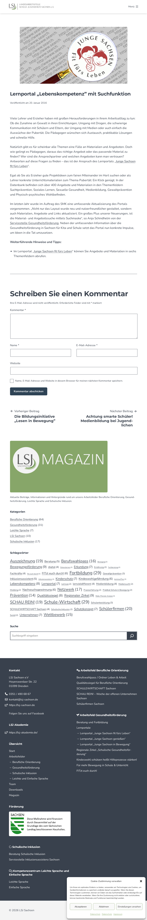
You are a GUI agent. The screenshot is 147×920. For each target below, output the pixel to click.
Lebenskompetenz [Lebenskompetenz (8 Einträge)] (25, 583)
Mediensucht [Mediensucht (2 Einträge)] (125, 584)
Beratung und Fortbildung (92, 722)
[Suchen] (132, 636)
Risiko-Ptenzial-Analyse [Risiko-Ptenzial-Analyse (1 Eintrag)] (105, 596)
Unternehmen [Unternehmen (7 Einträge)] (31, 615)
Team (12, 784)
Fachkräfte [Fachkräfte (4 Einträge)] (18, 573)
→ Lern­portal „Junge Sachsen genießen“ (101, 739)
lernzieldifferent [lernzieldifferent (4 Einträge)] (84, 584)
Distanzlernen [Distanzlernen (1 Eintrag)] (66, 567)
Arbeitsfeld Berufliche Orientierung (104, 670)
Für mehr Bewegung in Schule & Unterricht (102, 765)
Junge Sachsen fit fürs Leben (53, 251)
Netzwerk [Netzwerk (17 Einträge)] (69, 589)
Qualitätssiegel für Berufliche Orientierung (102, 683)
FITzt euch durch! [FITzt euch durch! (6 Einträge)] (55, 573)
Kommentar (18, 310)
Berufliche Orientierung (24, 519)
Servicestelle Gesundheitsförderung (34, 223)
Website (15, 363)
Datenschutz (95, 914)
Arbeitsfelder (17, 756)
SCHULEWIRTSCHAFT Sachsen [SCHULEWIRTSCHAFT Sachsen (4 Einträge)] (30, 609)
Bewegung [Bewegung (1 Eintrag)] (102, 561)
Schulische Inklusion (22, 541)
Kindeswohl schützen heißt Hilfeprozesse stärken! (107, 759)
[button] (141, 881)
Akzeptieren (81, 906)
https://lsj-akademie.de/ (23, 732)
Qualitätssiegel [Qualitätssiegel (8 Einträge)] (50, 595)
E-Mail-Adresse (87, 345)
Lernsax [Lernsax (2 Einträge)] (66, 584)
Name (14, 345)
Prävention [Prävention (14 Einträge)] (23, 595)
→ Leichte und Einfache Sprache (28, 778)
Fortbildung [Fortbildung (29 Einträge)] (85, 572)
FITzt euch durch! (87, 771)
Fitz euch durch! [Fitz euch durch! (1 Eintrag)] (33, 573)
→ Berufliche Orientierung (24, 762)
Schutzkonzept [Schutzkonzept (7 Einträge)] (86, 609)
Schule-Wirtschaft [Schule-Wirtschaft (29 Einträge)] (66, 601)
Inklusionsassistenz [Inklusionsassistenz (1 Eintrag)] (46, 579)
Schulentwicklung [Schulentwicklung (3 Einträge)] (102, 603)
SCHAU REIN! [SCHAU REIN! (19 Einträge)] (26, 602)
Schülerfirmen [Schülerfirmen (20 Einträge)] (115, 608)
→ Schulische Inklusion (23, 773)
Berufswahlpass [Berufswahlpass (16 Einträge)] (78, 561)
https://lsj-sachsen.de (22, 705)
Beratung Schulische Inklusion (27, 854)
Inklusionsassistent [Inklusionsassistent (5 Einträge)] (23, 579)
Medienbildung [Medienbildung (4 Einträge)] (106, 584)
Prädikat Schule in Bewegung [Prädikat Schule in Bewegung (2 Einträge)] (117, 590)
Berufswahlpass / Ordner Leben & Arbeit (101, 677)
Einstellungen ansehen (129, 906)
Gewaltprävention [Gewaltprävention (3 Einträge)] (114, 573)
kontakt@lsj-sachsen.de (23, 699)
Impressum (118, 914)
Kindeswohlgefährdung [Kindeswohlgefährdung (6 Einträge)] (96, 578)
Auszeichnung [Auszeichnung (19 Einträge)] (26, 561)
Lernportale (84, 728)
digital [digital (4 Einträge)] (53, 567)
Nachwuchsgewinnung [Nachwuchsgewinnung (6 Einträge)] (39, 589)
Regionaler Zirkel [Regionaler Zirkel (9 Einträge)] (79, 595)
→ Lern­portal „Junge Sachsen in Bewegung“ (103, 744)
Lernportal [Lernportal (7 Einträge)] (51, 583)
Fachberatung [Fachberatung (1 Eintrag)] (114, 567)
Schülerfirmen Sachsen (90, 704)
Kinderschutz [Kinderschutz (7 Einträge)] (66, 578)
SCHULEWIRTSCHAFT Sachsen (96, 688)
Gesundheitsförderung (23, 525)
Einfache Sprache (19, 887)
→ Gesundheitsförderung (24, 767)
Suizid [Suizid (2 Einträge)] (14, 615)
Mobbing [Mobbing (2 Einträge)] (15, 590)
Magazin (14, 795)
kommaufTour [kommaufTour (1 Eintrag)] (120, 579)
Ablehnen (104, 906)
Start (12, 751)
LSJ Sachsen (17, 536)
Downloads (16, 789)
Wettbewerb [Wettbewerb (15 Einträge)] (58, 615)
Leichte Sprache (19, 530)
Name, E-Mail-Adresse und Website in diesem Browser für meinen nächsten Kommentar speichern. (69, 380)
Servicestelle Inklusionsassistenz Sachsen (34, 859)
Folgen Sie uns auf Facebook (26, 713)
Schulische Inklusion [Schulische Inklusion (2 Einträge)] (62, 609)
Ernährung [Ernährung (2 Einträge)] (100, 567)
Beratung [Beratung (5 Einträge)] (52, 561)
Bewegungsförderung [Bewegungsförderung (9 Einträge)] (28, 566)
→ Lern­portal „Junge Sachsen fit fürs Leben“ (103, 733)
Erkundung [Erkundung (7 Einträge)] (83, 567)
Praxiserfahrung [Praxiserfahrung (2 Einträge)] (92, 590)
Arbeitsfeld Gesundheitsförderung (103, 715)
